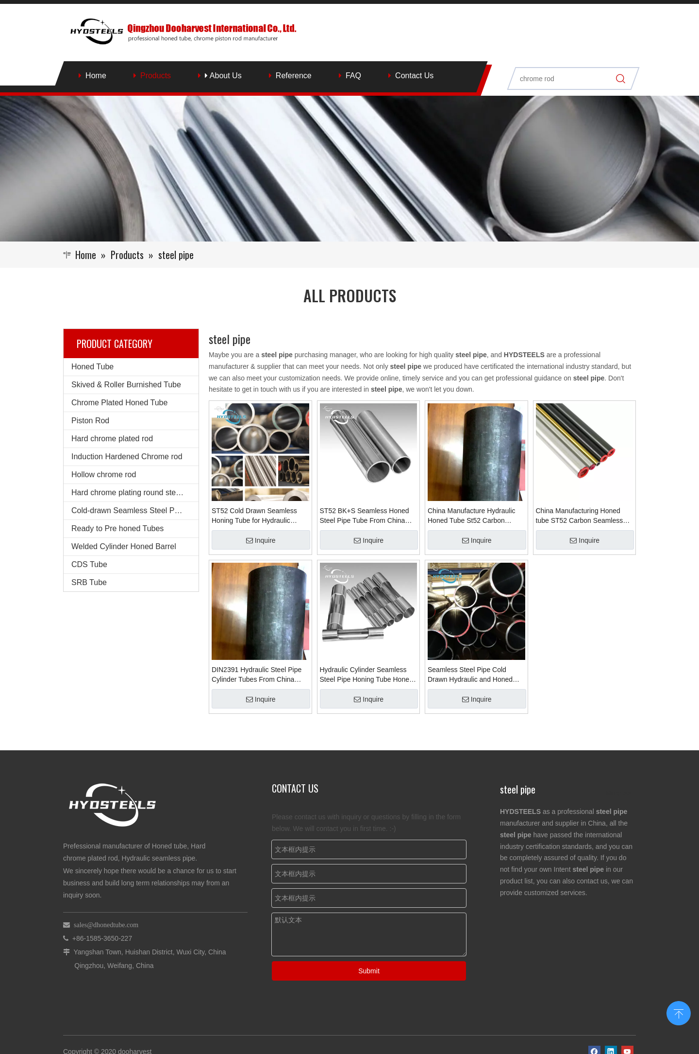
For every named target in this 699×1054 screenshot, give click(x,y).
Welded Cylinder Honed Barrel (123, 546)
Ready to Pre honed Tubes (117, 528)
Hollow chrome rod (103, 474)
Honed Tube (92, 367)
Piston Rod (90, 420)
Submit (369, 971)
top (678, 1012)
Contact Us (414, 75)
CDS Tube (89, 564)
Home (95, 75)
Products (155, 75)
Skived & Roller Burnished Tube (126, 384)
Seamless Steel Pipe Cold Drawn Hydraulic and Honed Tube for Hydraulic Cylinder (470, 675)
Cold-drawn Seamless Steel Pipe (128, 510)
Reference (294, 75)
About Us (223, 75)
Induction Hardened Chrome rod (127, 456)
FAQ (353, 75)
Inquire (261, 540)
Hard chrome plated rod (112, 438)
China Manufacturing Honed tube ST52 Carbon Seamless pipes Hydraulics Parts (579, 516)
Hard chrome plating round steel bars (135, 492)
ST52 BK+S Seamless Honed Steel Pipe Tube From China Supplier (364, 516)
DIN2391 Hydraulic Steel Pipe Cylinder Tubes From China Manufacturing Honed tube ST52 (256, 675)
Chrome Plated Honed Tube (119, 402)
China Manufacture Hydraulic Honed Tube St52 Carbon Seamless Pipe (472, 516)
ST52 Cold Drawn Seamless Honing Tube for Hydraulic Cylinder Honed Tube (254, 516)
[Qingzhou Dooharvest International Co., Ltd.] (349, 169)
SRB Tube (89, 582)
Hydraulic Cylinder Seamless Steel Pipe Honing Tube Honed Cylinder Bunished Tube (366, 675)
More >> (618, 793)
